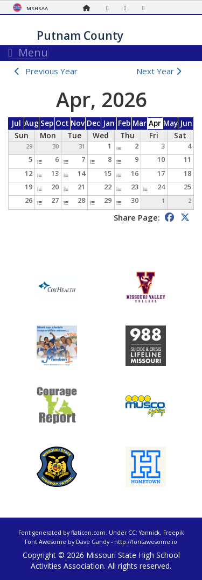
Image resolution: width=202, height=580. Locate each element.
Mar (140, 123)
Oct (62, 123)
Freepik (173, 532)
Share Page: (137, 217)
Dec (93, 123)
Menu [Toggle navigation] (28, 53)
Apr (155, 123)
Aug (31, 123)
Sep (46, 123)
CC (132, 532)
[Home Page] (89, 8)
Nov (78, 123)
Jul (16, 123)
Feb (124, 123)
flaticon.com (88, 532)
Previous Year (51, 71)
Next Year (161, 71)
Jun (186, 123)
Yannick (149, 532)
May (170, 123)
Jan (109, 123)
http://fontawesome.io (145, 542)
